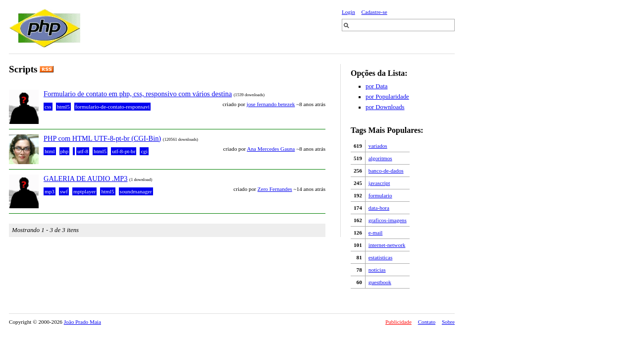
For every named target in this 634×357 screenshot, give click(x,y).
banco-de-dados (386, 171)
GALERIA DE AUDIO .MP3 (86, 178)
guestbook (380, 282)
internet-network (387, 245)
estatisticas (380, 257)
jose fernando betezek (271, 104)
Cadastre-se (374, 12)
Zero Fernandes (275, 189)
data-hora (379, 208)
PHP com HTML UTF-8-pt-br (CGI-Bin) (102, 138)
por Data (376, 86)
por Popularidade (387, 96)
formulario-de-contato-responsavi (112, 107)
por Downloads (385, 107)
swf (64, 191)
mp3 (49, 191)
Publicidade (398, 322)
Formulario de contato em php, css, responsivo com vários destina (138, 94)
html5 (63, 107)
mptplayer (84, 191)
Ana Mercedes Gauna (271, 149)
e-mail (376, 233)
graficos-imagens (388, 220)
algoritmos (380, 158)
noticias (377, 270)
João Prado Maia (82, 322)
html (50, 151)
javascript (379, 183)
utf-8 (82, 151)
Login (348, 12)
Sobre (448, 322)
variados (378, 146)
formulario (380, 195)
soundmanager (136, 191)
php (64, 151)
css (48, 107)
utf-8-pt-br (123, 151)
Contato (426, 322)
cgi (144, 151)
